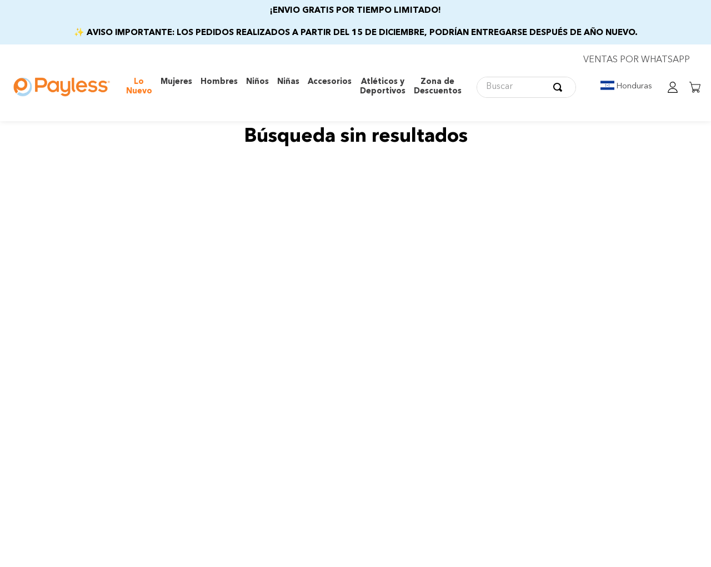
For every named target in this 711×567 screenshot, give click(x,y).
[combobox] (526, 87)
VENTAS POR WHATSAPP (636, 60)
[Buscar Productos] (560, 87)
